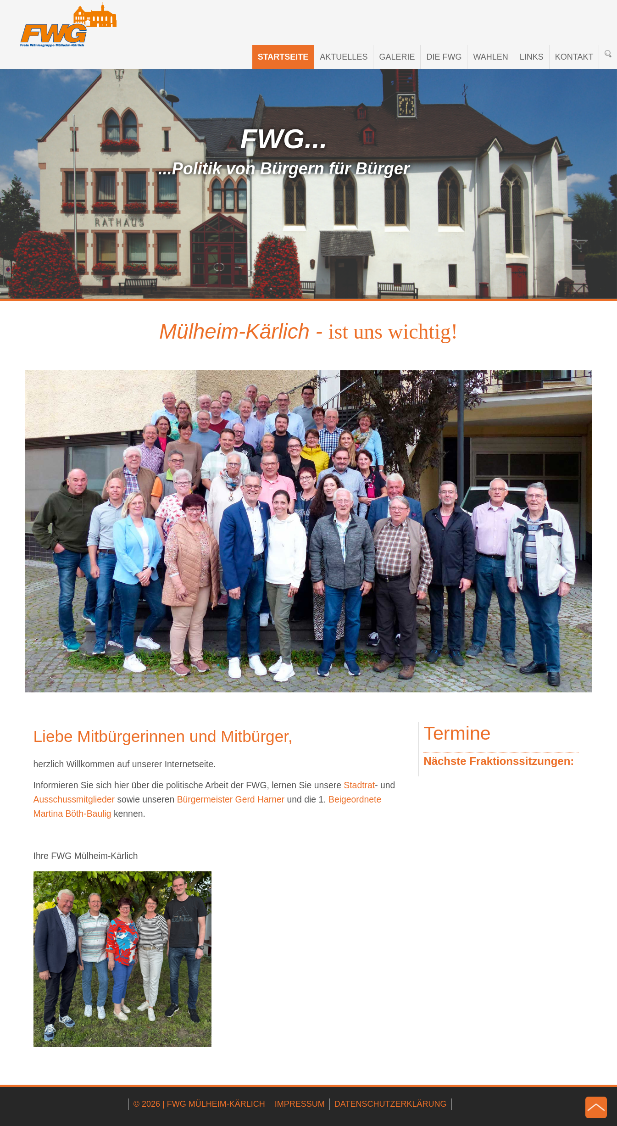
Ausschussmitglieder (74, 799)
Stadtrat (359, 785)
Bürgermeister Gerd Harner (232, 799)
